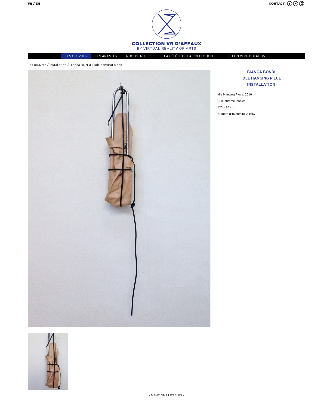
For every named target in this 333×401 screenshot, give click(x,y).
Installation (58, 65)
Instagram (301, 3)
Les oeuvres (76, 56)
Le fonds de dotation (246, 56)
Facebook (289, 3)
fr (30, 3)
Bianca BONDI (80, 65)
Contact (277, 3)
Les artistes (106, 56)
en (38, 3)
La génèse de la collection (188, 56)
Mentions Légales (166, 395)
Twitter (295, 3)
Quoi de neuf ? (138, 56)
